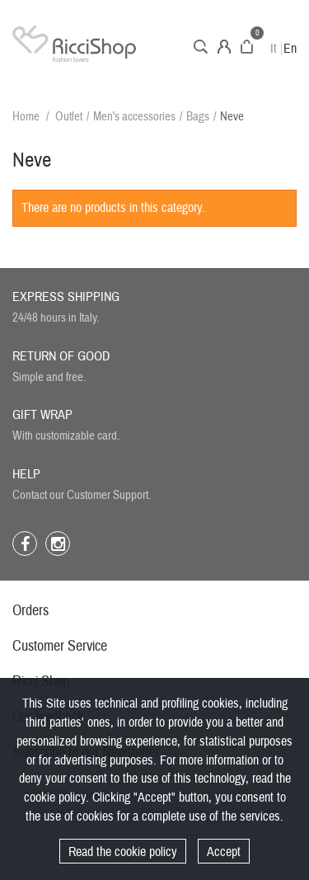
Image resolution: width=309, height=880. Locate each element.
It (273, 48)
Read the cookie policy (122, 852)
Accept (224, 852)
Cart (247, 47)
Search (201, 47)
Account (224, 47)
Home (26, 117)
